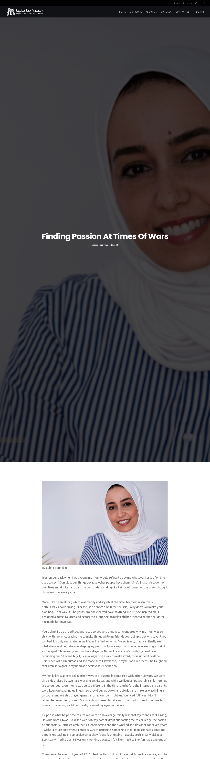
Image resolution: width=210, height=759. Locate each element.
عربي (177, 3)
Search (187, 3)
